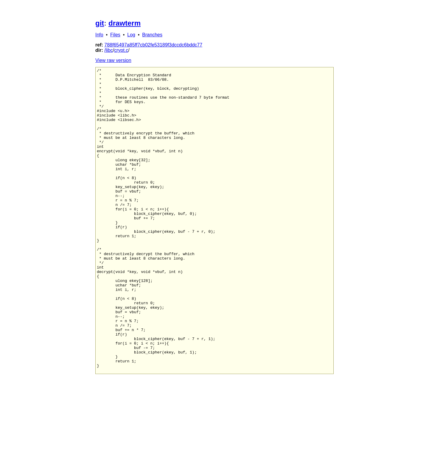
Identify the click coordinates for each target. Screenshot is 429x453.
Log (131, 34)
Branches (152, 34)
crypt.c (121, 50)
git (99, 23)
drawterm (124, 23)
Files (115, 34)
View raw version (113, 60)
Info (99, 34)
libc (109, 50)
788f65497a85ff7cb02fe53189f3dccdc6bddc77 (153, 44)
